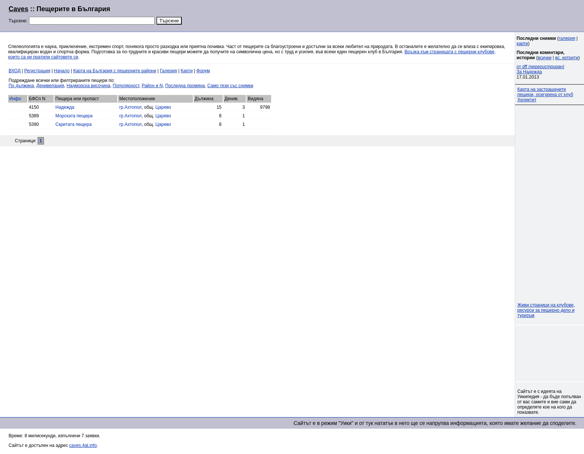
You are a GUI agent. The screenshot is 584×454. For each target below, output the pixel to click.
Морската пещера (74, 115)
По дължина (21, 85)
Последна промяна (185, 85)
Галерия (168, 70)
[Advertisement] (485, 15)
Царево (163, 107)
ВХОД (14, 70)
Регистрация (37, 70)
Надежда (64, 107)
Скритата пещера (73, 124)
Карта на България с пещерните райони (114, 70)
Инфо (15, 98)
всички (545, 57)
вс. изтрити (566, 57)
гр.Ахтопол (130, 107)
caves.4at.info (83, 445)
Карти (187, 70)
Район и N (152, 85)
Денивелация (50, 85)
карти (522, 43)
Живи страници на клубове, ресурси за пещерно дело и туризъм (546, 310)
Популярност (126, 85)
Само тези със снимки (230, 85)
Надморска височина (88, 85)
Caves (18, 9)
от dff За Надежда (540, 69)
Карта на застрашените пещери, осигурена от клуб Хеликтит (545, 94)
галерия (567, 38)
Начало (62, 70)
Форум (203, 70)
